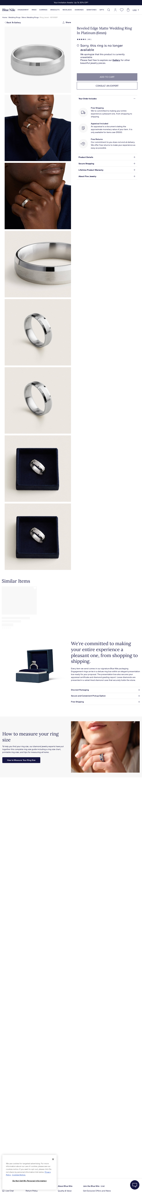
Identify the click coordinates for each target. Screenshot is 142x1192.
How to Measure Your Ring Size (21, 760)
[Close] (53, 1159)
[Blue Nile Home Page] (8, 10)
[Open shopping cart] (128, 10)
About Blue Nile (65, 1186)
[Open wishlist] (122, 10)
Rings (34, 10)
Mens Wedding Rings (30, 17)
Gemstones (92, 10)
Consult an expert (107, 85)
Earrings (43, 10)
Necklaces (67, 10)
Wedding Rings (14, 17)
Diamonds (79, 10)
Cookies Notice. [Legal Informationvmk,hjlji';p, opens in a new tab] (19, 1175)
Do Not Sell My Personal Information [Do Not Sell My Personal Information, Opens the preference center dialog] (29, 1181)
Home (4, 17)
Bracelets (55, 10)
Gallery (116, 60)
